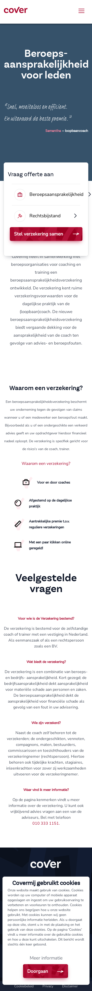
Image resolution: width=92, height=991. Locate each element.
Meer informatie (46, 958)
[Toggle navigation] (81, 11)
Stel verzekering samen (38, 234)
